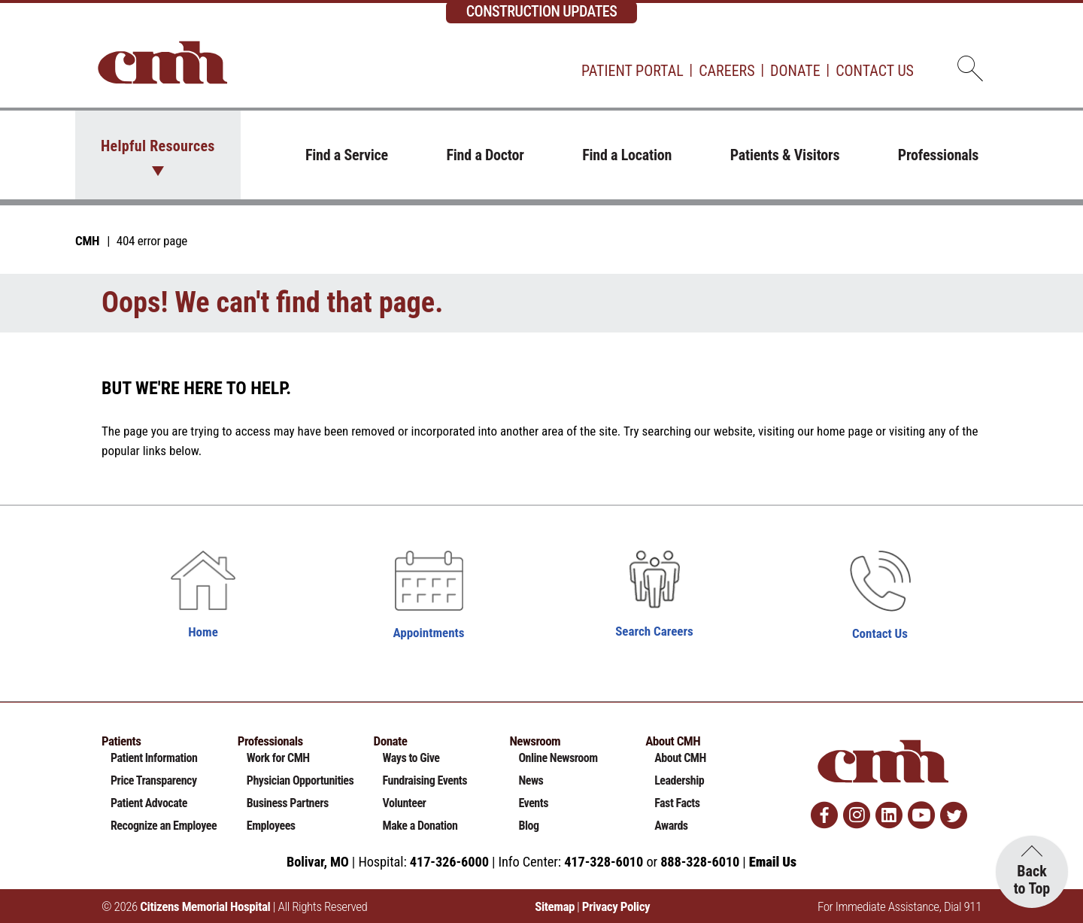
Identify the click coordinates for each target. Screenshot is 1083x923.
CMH (87, 240)
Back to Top (1032, 879)
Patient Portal (632, 71)
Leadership (679, 780)
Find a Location (627, 155)
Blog (528, 825)
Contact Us (875, 71)
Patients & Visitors (785, 155)
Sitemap (555, 906)
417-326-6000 (449, 862)
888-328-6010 (699, 862)
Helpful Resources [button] (158, 146)
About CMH (680, 758)
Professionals (938, 155)
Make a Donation (420, 825)
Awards (670, 825)
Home (203, 631)
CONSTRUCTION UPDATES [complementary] (541, 11)
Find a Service (346, 155)
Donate (795, 71)
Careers (726, 71)
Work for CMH (278, 758)
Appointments (429, 632)
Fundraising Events (425, 780)
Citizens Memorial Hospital (205, 906)
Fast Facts (676, 803)
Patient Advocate (149, 803)
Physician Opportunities (300, 780)
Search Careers (654, 631)
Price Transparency (154, 780)
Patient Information (154, 758)
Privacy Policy (616, 906)
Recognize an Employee (164, 825)
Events (533, 803)
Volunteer (404, 803)
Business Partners (288, 803)
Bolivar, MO (318, 862)
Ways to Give (411, 758)
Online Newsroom (557, 758)
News (530, 780)
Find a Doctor (484, 155)
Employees (271, 825)
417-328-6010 (603, 862)
